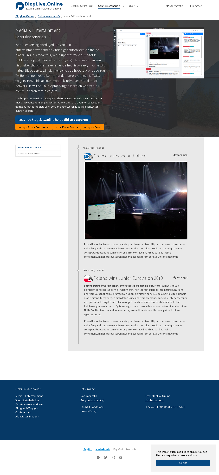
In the (66, 133)
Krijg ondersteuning (92, 407)
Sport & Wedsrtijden (27, 407)
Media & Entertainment (29, 402)
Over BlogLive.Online (157, 402)
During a (34, 133)
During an (92, 133)
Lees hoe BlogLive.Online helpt (53, 126)
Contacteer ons (154, 407)
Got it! (183, 463)
